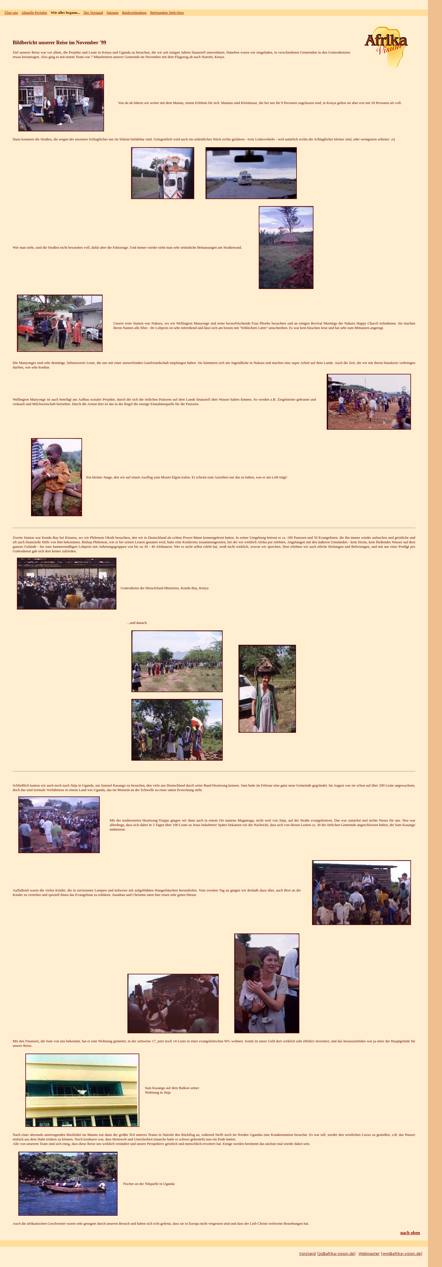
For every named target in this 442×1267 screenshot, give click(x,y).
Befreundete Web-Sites (167, 12)
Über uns (11, 12)
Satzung (112, 12)
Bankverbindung (134, 12)
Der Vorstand (93, 12)
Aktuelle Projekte (34, 12)
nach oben (410, 1232)
